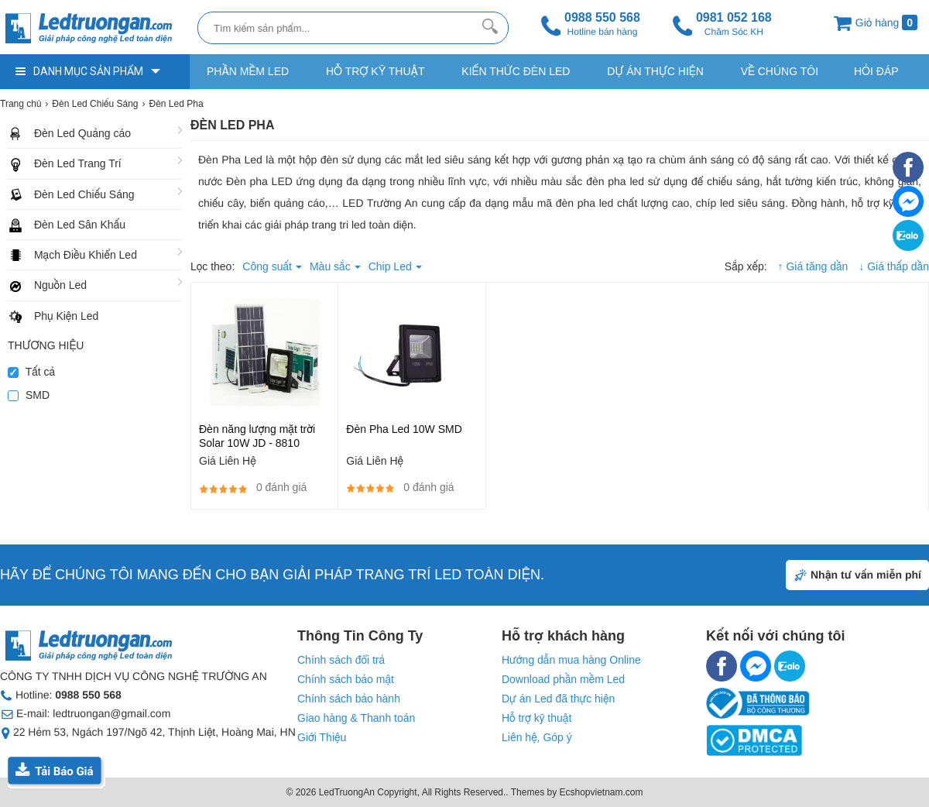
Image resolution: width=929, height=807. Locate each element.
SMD (29, 395)
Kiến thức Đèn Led (515, 71)
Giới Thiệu (321, 737)
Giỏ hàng (875, 23)
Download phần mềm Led (563, 679)
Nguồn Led (60, 285)
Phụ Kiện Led (66, 316)
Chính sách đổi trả (341, 660)
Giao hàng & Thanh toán (356, 718)
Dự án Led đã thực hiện (558, 698)
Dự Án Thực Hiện (655, 71)
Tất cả (31, 372)
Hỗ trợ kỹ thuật (375, 71)
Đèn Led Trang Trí (78, 163)
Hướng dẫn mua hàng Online (571, 660)
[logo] (95, 29)
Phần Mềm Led (248, 71)
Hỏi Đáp (876, 71)
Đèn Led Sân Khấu (79, 224)
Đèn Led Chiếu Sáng (84, 194)
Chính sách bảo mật (345, 679)
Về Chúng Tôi (779, 71)
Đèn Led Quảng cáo (82, 133)
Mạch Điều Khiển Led (85, 255)
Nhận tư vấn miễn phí (866, 574)
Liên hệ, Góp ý (537, 737)
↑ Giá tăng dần (813, 266)
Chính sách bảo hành (348, 698)
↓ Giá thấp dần (894, 266)
